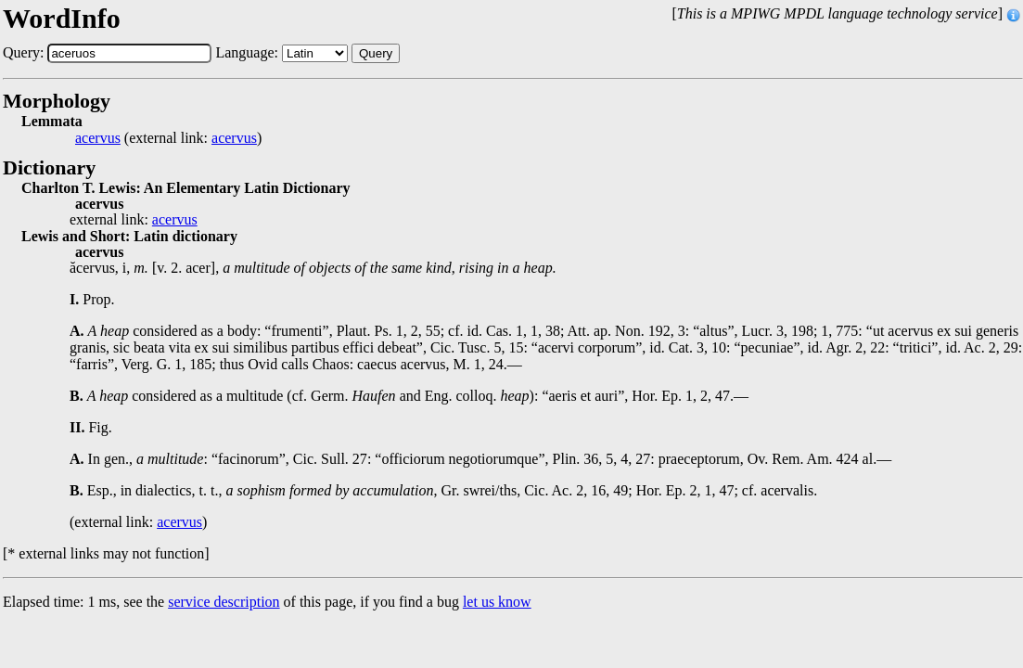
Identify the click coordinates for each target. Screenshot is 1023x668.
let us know (497, 602)
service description (223, 602)
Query (375, 53)
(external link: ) (168, 138)
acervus (98, 138)
